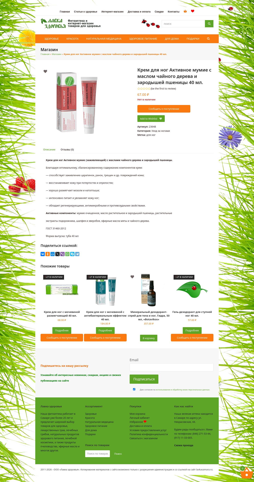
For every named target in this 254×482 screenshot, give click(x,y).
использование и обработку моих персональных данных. (183, 389)
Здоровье (91, 413)
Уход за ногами (161, 130)
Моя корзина (137, 413)
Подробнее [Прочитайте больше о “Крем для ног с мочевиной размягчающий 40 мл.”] (62, 330)
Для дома (91, 430)
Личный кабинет (140, 417)
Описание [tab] (49, 149)
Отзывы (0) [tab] (67, 149)
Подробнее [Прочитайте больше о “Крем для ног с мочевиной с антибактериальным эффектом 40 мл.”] (105, 330)
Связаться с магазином (144, 438)
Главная (45, 54)
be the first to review (163, 88)
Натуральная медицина (99, 422)
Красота (90, 417)
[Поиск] (209, 23)
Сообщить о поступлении (164, 108)
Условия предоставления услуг (148, 430)
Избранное (138, 422)
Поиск (118, 453)
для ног (151, 135)
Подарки (90, 434)
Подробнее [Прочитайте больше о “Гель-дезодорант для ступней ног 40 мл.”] (192, 330)
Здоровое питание (96, 426)
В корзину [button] (149, 338)
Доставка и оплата (141, 426)
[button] (208, 38)
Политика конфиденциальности (149, 434)
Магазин (56, 54)
